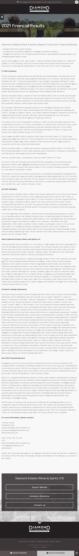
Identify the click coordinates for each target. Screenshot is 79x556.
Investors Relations (39, 496)
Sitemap (58, 541)
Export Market (39, 487)
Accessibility (31, 541)
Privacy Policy (22, 541)
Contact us (39, 505)
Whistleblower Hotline (42, 541)
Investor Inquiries (56, 553)
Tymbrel (44, 547)
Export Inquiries (18, 553)
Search (52, 541)
